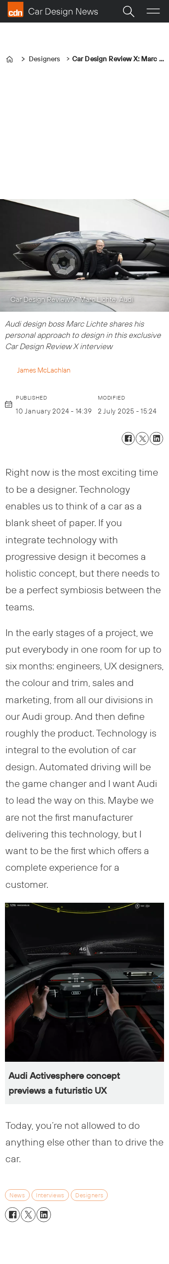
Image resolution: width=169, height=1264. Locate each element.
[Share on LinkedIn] (156, 438)
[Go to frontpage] (53, 9)
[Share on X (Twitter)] (142, 438)
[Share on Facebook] (128, 438)
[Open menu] (153, 11)
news (17, 1195)
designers (89, 1195)
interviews (50, 1195)
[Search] (128, 11)
